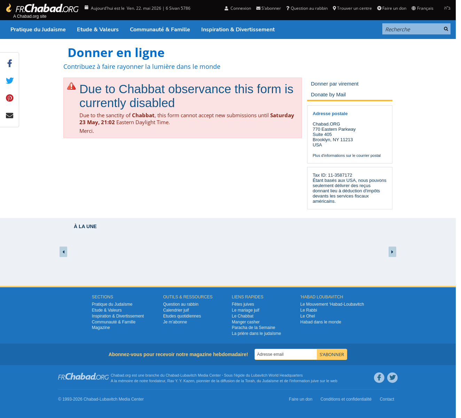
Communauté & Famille (160, 29)
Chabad (172, 375)
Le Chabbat (242, 316)
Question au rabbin (306, 8)
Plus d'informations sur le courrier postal (347, 155)
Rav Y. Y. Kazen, (181, 381)
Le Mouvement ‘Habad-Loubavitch (332, 304)
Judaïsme (270, 381)
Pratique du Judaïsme (38, 29)
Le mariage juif (245, 310)
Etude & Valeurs (98, 29)
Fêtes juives (243, 304)
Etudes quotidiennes (182, 316)
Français (422, 8)
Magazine (101, 327)
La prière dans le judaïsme (256, 333)
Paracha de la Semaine (253, 327)
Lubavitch (188, 375)
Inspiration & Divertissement (238, 29)
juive (315, 381)
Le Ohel (307, 316)
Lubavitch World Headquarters (277, 375)
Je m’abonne (175, 322)
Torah (250, 381)
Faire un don (391, 8)
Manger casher (246, 322)
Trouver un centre (352, 8)
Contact (387, 399)
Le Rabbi (308, 310)
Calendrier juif (176, 310)
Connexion (238, 8)
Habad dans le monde (320, 322)
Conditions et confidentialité (346, 399)
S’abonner (268, 8)
